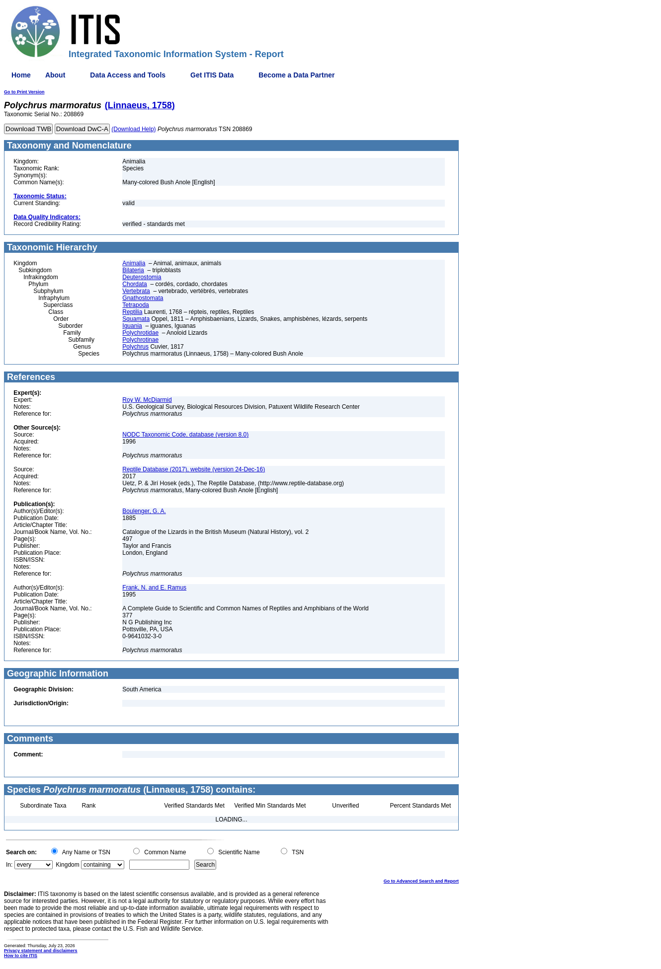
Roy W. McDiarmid (146, 399)
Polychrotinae (140, 339)
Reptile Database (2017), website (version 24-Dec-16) (193, 469)
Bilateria (133, 270)
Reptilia (132, 311)
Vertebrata (136, 291)
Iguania (132, 325)
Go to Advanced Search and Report (421, 881)
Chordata (134, 284)
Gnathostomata (142, 298)
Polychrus (135, 346)
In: (9, 864)
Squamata (136, 318)
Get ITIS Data (212, 75)
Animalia (133, 263)
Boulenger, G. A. (143, 511)
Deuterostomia (141, 277)
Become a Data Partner (296, 75)
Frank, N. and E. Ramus (154, 587)
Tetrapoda (135, 304)
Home (21, 75)
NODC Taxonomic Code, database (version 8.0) (185, 434)
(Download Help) (133, 129)
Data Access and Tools (127, 75)
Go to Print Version (24, 91)
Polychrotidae (140, 332)
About (55, 75)
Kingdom (67, 864)
